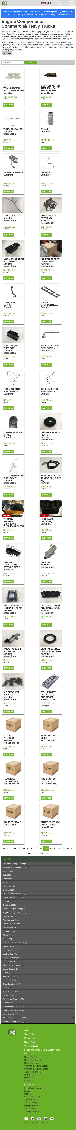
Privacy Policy (30, 1038)
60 (59, 849)
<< (4, 849)
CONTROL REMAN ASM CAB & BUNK (51, 609)
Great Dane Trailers (32, 1097)
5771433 (43, 532)
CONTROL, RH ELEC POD (13, 349)
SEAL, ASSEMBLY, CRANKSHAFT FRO (51, 652)
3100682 (6, 445)
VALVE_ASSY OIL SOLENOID (13, 652)
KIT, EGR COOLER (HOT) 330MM (51, 262)
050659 (5, 748)
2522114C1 (6, 618)
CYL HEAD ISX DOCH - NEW (51, 696)
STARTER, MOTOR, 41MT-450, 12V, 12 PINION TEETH (51, 89)
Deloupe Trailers (31, 1106)
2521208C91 (44, 445)
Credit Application (31, 1046)
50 (15, 849)
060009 (43, 792)
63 (72, 849)
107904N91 (6, 662)
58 (51, 849)
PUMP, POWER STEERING (51, 219)
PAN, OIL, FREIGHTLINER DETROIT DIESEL (13, 566)
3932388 (43, 359)
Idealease (28, 1094)
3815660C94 (7, 142)
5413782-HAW (45, 705)
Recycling (28, 1078)
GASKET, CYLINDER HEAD (51, 304)
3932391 (43, 402)
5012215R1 (6, 359)
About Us (28, 1030)
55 (36, 849)
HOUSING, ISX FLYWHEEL (51, 781)
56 (41, 849)
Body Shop (29, 1075)
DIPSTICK (51, 173)
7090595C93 (44, 272)
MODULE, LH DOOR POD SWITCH (13, 262)
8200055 (43, 99)
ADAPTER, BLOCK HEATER (51, 436)
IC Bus (27, 1091)
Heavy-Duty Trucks (32, 1057)
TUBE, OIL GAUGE (13, 131)
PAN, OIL (51, 130)
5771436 (6, 532)
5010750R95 (7, 488)
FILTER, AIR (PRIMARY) (51, 521)
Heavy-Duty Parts (31, 1063)
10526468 (44, 835)
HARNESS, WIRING (13, 173)
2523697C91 (7, 705)
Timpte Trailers (30, 1103)
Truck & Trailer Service (34, 1072)
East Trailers (29, 1109)
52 (24, 849)
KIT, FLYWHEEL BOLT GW (13, 696)
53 (28, 849)
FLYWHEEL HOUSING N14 (13, 781)
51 (20, 849)
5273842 (43, 142)
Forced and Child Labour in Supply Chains (42, 1050)
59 (55, 849)
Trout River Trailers (32, 1112)
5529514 (43, 315)
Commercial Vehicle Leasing (36, 1066)
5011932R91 (44, 618)
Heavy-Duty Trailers (32, 1060)
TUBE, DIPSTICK (13, 218)
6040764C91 (44, 662)
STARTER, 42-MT (13, 823)
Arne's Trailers (30, 1100)
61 (64, 849)
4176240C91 (44, 229)
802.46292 (6, 575)
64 (29, 853)
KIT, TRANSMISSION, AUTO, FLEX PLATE (13, 91)
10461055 (6, 835)
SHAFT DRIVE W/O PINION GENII (51, 824)
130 (42, 853)
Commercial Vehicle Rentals (36, 1069)
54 (32, 849)
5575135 (43, 185)
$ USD (46, 3)
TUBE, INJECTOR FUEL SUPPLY (51, 348)
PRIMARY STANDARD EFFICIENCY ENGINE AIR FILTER (13, 524)
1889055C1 (6, 99)
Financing (28, 1081)
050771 (43, 748)
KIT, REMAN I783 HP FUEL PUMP (13, 479)
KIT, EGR (51, 564)
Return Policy (30, 1042)
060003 (5, 792)
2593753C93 (44, 488)
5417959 (6, 185)
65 (33, 853)
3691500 (6, 315)
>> (47, 853)
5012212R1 (6, 272)
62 (68, 849)
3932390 (6, 402)
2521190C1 (6, 229)
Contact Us (29, 1034)
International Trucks (32, 1088)
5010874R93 (44, 575)
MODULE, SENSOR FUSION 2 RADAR (13, 609)
